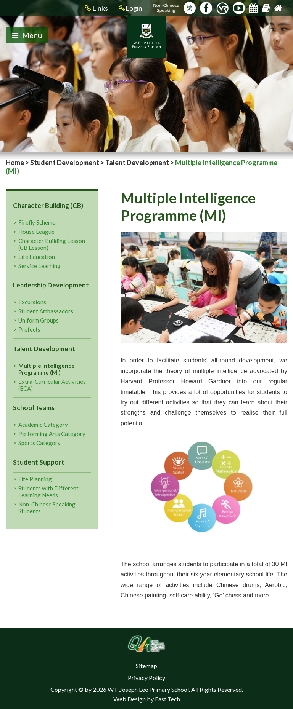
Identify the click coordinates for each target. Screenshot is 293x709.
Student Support (38, 462)
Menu (27, 35)
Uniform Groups (38, 320)
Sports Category (39, 442)
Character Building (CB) (48, 205)
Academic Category (43, 424)
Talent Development (137, 162)
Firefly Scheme (36, 222)
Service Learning (39, 265)
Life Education (36, 256)
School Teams (34, 408)
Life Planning (35, 479)
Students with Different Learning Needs (48, 491)
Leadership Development (51, 285)
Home (15, 162)
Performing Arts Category (51, 433)
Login (130, 8)
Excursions (32, 302)
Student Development (64, 162)
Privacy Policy (146, 677)
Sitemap (146, 665)
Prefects (29, 329)
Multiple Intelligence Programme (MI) (46, 369)
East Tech (167, 699)
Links (96, 8)
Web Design (129, 699)
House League (36, 231)
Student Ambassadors (45, 311)
